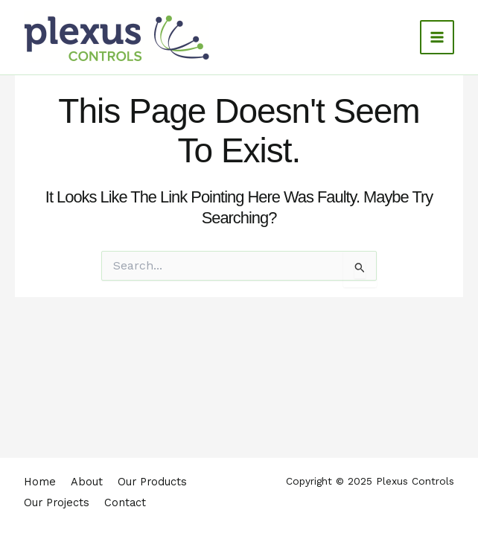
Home (40, 487)
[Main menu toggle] (437, 37)
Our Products (152, 487)
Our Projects (56, 504)
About (87, 487)
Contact (125, 504)
